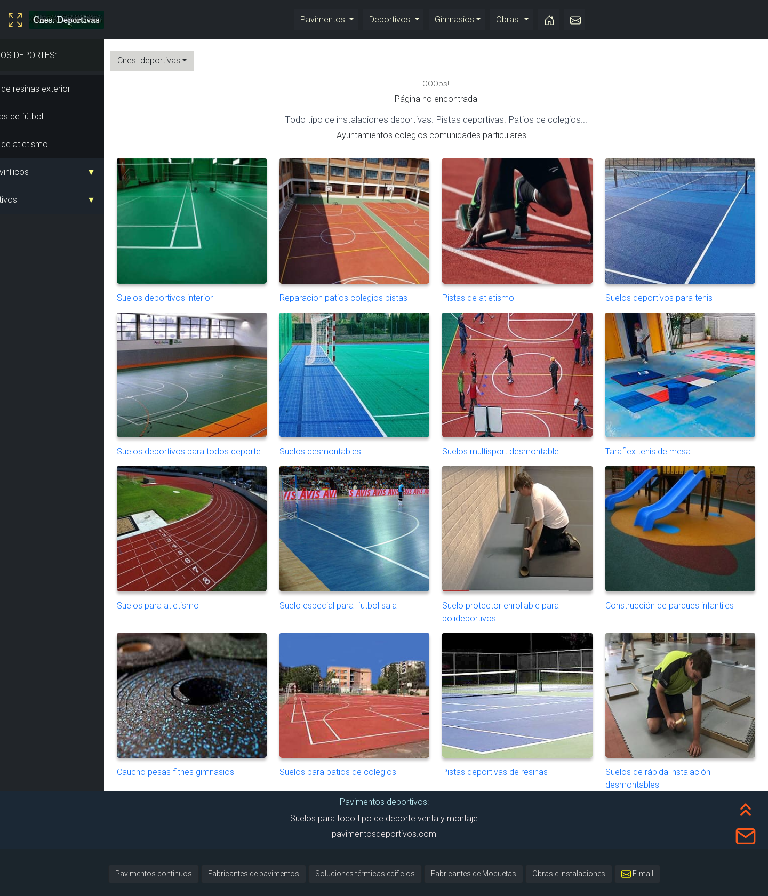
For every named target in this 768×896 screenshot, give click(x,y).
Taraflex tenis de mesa (684, 375)
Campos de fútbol (39, 116)
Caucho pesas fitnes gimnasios (217, 696)
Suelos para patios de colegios (373, 696)
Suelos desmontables (373, 375)
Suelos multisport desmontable (528, 375)
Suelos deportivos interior (217, 227)
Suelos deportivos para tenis (684, 227)
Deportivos (390, 19)
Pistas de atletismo (41, 144)
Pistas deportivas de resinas (528, 696)
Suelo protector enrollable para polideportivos (528, 542)
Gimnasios (454, 19)
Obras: (509, 19)
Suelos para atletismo (217, 536)
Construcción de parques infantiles (684, 536)
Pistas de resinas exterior (52, 89)
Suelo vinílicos (31, 172)
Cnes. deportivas (178, 60)
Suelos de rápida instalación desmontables (684, 702)
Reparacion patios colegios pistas (373, 227)
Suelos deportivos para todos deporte (217, 381)
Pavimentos (323, 19)
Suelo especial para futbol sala (373, 536)
